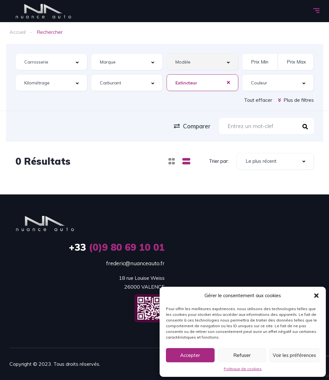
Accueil (17, 32)
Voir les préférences (294, 355)
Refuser (242, 355)
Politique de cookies (243, 368)
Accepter (190, 355)
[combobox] (51, 61)
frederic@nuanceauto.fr (135, 263)
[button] (316, 295)
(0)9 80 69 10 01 (117, 247)
